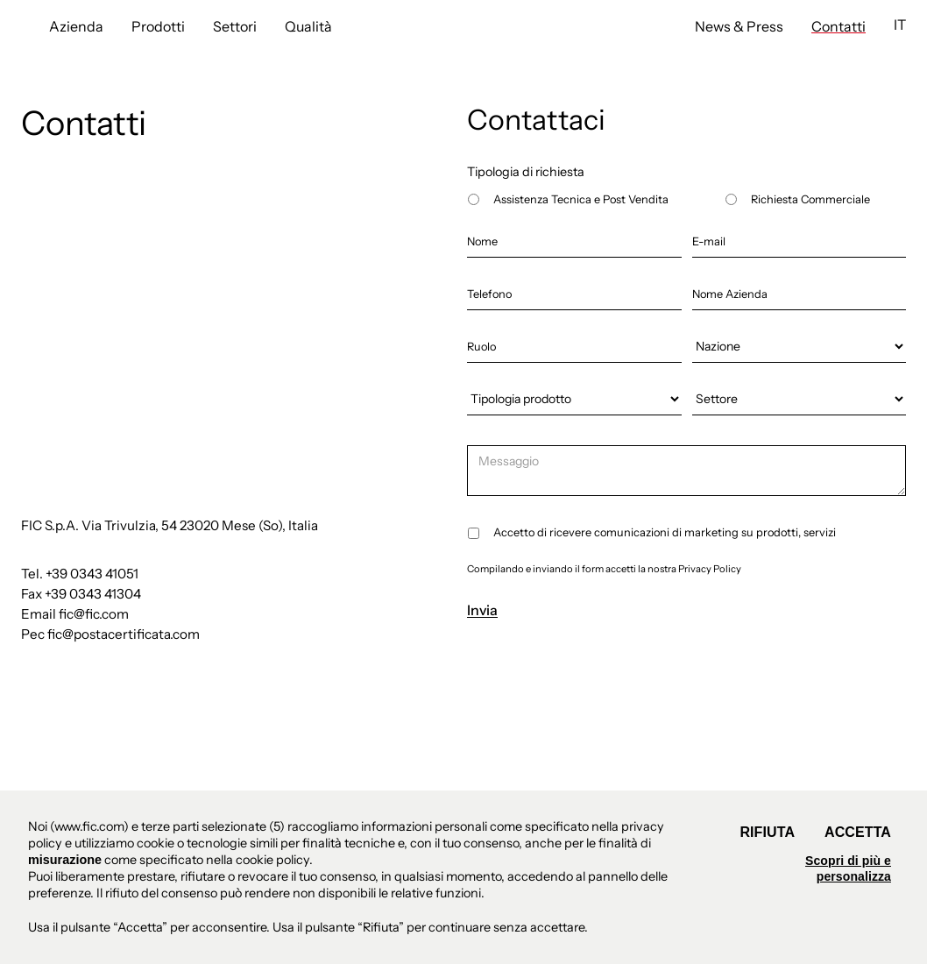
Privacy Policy (709, 569)
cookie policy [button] (272, 860)
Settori (235, 26)
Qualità (308, 26)
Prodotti (158, 26)
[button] (900, 25)
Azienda (76, 26)
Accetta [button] (857, 832)
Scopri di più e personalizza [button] (848, 868)
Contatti (838, 26)
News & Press (739, 26)
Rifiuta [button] (767, 832)
